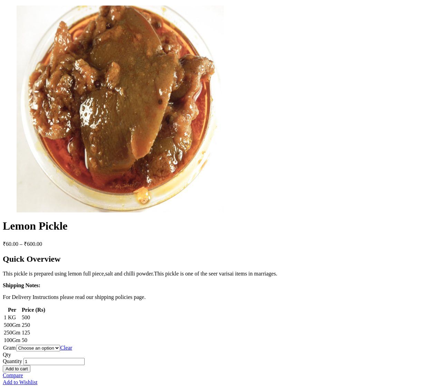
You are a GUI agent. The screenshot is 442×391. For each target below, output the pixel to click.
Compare (13, 375)
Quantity (12, 361)
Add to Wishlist (20, 382)
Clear (66, 348)
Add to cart (17, 368)
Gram (9, 348)
